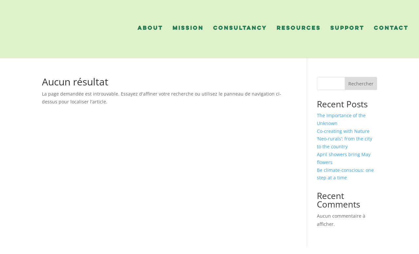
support (347, 28)
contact (391, 28)
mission (188, 28)
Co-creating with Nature (344, 131)
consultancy (240, 28)
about (150, 28)
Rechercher (360, 84)
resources (299, 28)
